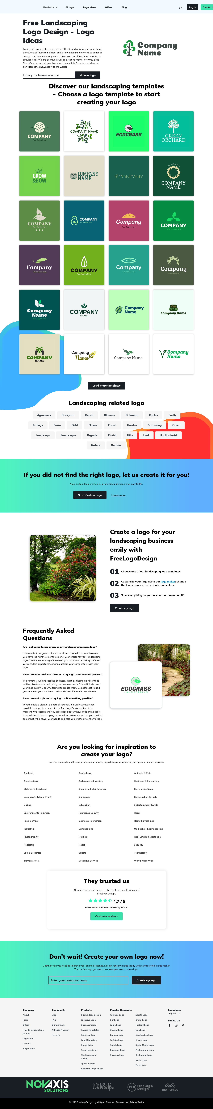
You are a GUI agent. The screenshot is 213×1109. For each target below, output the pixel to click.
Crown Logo (141, 1040)
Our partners (58, 1025)
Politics (83, 836)
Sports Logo (141, 1015)
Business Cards (88, 1025)
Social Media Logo (144, 1045)
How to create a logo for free (33, 1032)
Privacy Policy (137, 1102)
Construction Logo (144, 1035)
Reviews (56, 1035)
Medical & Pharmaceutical (148, 828)
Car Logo (114, 1020)
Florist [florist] (112, 435)
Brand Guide (87, 1045)
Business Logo (117, 1055)
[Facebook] (171, 1025)
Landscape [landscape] (43, 435)
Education (84, 804)
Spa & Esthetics (32, 852)
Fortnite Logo (116, 1040)
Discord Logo (116, 1030)
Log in (179, 6)
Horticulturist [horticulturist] (168, 435)
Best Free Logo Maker (92, 1068)
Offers (108, 6)
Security (138, 844)
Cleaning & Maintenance (92, 788)
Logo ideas (89, 6)
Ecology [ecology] (38, 425)
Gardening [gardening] (155, 425)
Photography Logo (144, 1050)
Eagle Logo (115, 1025)
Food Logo (140, 1065)
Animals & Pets (142, 772)
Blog (123, 6)
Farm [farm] (57, 425)
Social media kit (89, 1050)
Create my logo (197, 6)
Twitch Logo (116, 1045)
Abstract (28, 772)
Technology (140, 852)
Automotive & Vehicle (91, 780)
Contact (27, 1043)
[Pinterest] (184, 1025)
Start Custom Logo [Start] (89, 495)
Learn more (119, 495)
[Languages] (174, 1013)
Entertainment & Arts (146, 804)
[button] (39, 131)
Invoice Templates (90, 1030)
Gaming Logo (116, 1035)
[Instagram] (178, 1025)
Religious (29, 844)
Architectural (31, 780)
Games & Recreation (90, 820)
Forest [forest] (112, 425)
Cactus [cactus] (153, 415)
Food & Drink (31, 820)
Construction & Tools (145, 796)
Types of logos (88, 1063)
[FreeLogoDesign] (24, 6)
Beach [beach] (89, 415)
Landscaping (86, 828)
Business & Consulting (146, 780)
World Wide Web (143, 860)
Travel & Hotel (31, 860)
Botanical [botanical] (132, 415)
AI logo (69, 6)
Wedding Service (88, 860)
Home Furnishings (144, 820)
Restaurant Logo (143, 1055)
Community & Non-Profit (37, 796)
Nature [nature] (95, 445)
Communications (143, 788)
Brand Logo (141, 1020)
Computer (84, 796)
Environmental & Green (37, 812)
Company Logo (117, 1050)
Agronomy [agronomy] (44, 415)
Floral (137, 812)
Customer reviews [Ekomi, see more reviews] (106, 916)
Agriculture (85, 772)
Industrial (29, 828)
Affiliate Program (60, 1030)
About (26, 1015)
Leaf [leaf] (146, 435)
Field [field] (74, 425)
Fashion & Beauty (89, 812)
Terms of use (122, 1102)
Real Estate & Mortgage (147, 836)
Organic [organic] (92, 435)
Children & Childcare (35, 788)
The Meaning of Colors (88, 1057)
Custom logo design (91, 1015)
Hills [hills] (130, 435)
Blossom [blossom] (109, 415)
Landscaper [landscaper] (68, 435)
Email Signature (89, 1040)
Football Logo (142, 1025)
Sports (82, 852)
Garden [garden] (132, 425)
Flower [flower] (92, 425)
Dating (27, 804)
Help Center (29, 1048)
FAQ (54, 1020)
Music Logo (141, 1060)
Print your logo (88, 1035)
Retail (82, 844)
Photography (31, 836)
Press (25, 1020)
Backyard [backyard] (68, 415)
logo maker (168, 581)
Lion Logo (140, 1030)
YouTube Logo (117, 1015)
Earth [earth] (172, 415)
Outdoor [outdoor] (116, 445)
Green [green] (176, 425)
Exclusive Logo (88, 1020)
